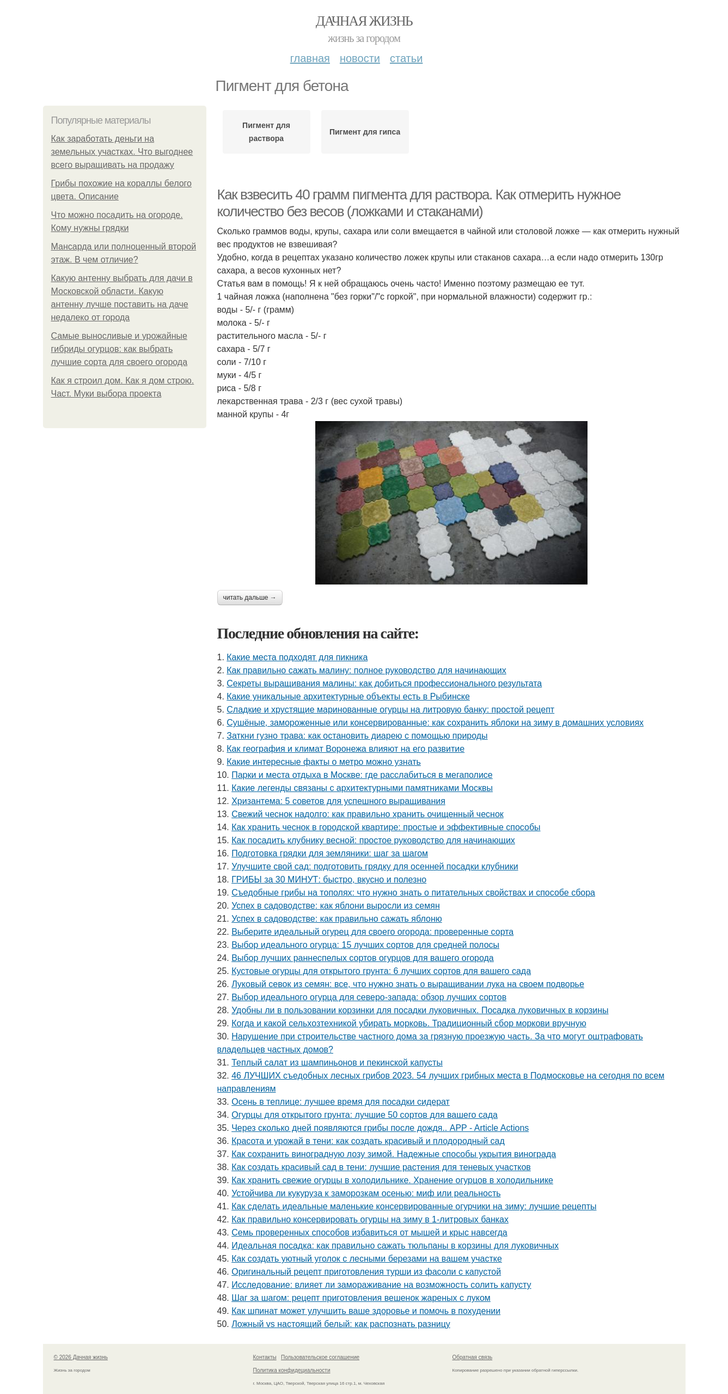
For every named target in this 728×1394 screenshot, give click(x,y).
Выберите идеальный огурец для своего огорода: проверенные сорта (372, 931)
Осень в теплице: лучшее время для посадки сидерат (340, 1101)
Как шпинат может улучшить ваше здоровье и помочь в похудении (365, 1311)
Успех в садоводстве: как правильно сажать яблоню (336, 918)
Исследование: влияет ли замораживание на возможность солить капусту (381, 1284)
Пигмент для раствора (266, 132)
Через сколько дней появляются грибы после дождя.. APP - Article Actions (380, 1128)
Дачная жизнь (364, 21)
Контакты (265, 1357)
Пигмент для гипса (364, 131)
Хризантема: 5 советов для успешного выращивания (338, 801)
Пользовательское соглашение (320, 1357)
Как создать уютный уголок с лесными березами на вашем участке (366, 1258)
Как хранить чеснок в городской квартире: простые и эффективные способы (385, 827)
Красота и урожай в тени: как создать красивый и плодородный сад (368, 1141)
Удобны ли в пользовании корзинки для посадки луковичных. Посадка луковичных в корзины (419, 1010)
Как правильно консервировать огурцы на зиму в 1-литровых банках (370, 1219)
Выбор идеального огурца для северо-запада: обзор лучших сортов (368, 997)
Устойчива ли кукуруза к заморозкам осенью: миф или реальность (365, 1193)
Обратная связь (472, 1357)
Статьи (406, 58)
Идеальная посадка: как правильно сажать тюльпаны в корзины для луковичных (395, 1245)
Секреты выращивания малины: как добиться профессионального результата (384, 683)
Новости (360, 58)
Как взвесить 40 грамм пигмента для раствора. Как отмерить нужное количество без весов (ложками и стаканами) (419, 203)
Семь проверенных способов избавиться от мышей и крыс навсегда (369, 1232)
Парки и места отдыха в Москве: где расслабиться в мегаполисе (362, 775)
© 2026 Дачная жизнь (81, 1357)
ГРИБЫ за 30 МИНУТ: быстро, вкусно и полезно (328, 879)
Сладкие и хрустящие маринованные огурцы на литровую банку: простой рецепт (390, 709)
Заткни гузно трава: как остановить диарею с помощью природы (357, 735)
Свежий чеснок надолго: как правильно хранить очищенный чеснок (367, 814)
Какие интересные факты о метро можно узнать (324, 761)
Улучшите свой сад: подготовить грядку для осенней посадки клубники (374, 866)
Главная (310, 58)
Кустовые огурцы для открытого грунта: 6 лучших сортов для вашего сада (381, 971)
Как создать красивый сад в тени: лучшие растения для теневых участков (381, 1167)
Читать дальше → (250, 597)
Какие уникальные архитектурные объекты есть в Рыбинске (348, 696)
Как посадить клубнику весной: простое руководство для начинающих (373, 840)
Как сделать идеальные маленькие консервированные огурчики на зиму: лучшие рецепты (413, 1206)
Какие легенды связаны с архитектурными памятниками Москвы (362, 788)
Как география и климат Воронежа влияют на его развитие (345, 748)
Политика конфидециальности (292, 1370)
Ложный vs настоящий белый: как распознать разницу (340, 1324)
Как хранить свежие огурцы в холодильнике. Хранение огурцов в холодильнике (392, 1180)
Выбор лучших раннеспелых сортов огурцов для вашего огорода (362, 958)
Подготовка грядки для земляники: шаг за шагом (329, 853)
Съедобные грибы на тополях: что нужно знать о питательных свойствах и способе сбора (413, 892)
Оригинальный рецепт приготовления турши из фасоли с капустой (366, 1271)
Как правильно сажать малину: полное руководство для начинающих (366, 670)
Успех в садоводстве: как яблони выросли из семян (335, 905)
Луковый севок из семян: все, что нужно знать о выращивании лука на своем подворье (407, 984)
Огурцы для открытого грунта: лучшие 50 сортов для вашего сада (364, 1114)
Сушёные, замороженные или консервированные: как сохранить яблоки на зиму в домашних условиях (435, 722)
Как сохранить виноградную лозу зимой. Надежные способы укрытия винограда (393, 1154)
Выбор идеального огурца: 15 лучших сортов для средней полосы (365, 944)
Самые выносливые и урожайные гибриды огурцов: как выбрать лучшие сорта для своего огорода (119, 349)
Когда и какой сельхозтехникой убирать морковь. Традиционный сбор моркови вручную (408, 1023)
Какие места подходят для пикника (297, 657)
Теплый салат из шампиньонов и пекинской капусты (337, 1062)
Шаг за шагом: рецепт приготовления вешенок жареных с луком (361, 1297)
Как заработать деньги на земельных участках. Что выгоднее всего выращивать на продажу (122, 151)
